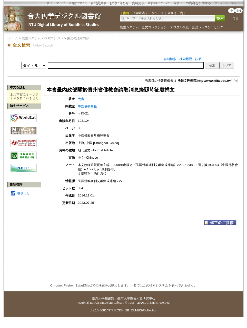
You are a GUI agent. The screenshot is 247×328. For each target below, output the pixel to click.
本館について (78, 3)
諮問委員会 (99, 3)
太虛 (81, 99)
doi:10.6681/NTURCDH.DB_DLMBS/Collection (123, 310)
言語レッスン (201, 27)
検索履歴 (185, 59)
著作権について (159, 3)
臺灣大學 (98, 298)
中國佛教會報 (87, 106)
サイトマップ (55, 3)
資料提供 (138, 3)
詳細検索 (170, 59)
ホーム (13, 38)
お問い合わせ (119, 3)
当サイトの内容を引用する (192, 3)
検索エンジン (53, 38)
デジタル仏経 (179, 27)
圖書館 (109, 298)
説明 (198, 59)
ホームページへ (225, 3)
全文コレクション (154, 27)
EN (239, 10)
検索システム (129, 27)
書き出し (23, 193)
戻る (235, 18)
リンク (218, 27)
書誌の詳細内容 (78, 38)
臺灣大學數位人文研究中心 (136, 298)
